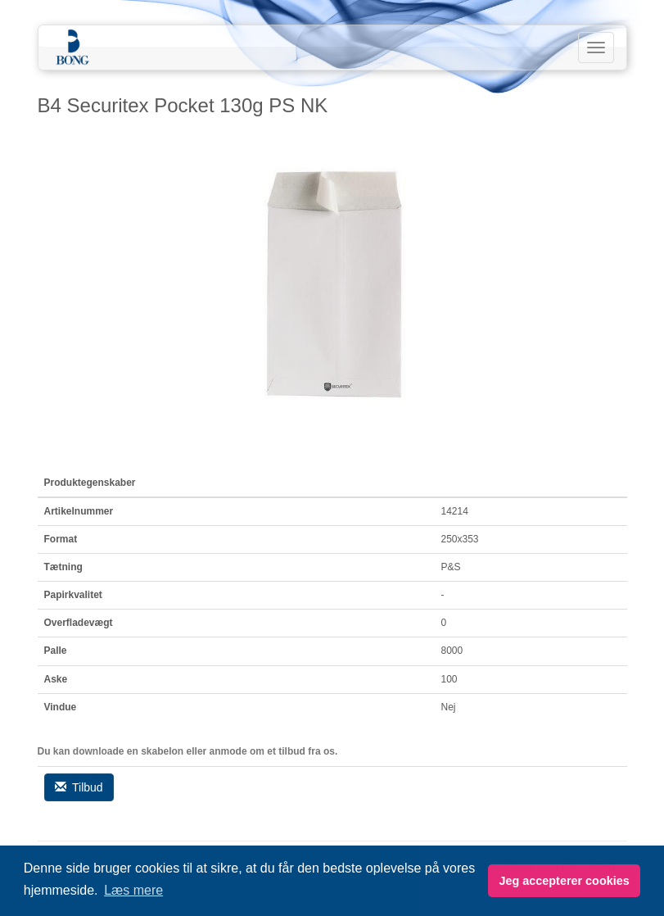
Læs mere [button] (133, 890)
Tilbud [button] (79, 787)
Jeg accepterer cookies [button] (564, 880)
